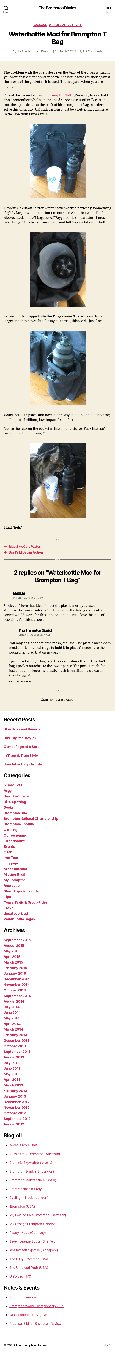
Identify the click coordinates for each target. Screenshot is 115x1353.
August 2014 (14, 1001)
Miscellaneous (15, 869)
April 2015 (12, 957)
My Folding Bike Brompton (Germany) (37, 1215)
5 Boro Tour (13, 785)
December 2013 (17, 1040)
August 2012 (14, 1124)
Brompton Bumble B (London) (31, 1171)
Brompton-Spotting (19, 824)
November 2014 (17, 985)
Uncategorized (16, 913)
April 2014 (12, 1024)
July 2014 (12, 1007)
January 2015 (15, 973)
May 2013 (12, 1074)
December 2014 (17, 979)
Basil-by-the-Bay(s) (20, 738)
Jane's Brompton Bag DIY (28, 1315)
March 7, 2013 (67, 51)
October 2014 (15, 990)
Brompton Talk (61, 95)
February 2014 (15, 1035)
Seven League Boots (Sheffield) (33, 1241)
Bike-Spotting (15, 802)
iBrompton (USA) (22, 1206)
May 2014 (12, 1018)
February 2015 (15, 968)
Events (9, 846)
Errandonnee (14, 841)
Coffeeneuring (15, 835)
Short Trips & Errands (21, 891)
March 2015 (13, 962)
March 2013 (13, 1085)
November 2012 (16, 1107)
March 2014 (13, 1029)
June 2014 (12, 1013)
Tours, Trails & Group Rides (26, 902)
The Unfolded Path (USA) (28, 1268)
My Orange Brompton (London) (33, 1224)
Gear (8, 852)
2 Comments (94, 51)
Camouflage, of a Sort (21, 747)
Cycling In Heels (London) (28, 1198)
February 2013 (15, 1091)
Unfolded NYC (20, 1276)
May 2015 (12, 951)
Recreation (12, 886)
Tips (7, 897)
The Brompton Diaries (57, 8)
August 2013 (14, 1057)
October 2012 (15, 1113)
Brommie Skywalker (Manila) (30, 1163)
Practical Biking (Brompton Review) (36, 1323)
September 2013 (17, 1052)
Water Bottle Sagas (65, 24)
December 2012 (16, 1102)
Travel (9, 908)
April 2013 (12, 1080)
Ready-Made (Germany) (27, 1233)
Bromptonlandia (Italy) (26, 1189)
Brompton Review (22, 1297)
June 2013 (12, 1068)
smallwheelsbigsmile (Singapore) (33, 1250)
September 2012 (17, 1119)
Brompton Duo (15, 813)
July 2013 (12, 1063)
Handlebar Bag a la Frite (23, 764)
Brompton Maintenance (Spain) (32, 1180)
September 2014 (17, 996)
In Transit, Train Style (21, 755)
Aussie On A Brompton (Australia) (34, 1154)
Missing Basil (14, 874)
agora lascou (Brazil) (24, 1145)
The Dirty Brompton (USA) (29, 1259)
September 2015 (17, 940)
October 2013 (15, 1046)
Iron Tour (11, 858)
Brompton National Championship (31, 819)
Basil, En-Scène (16, 796)
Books (9, 807)
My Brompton (15, 880)
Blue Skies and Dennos (22, 729)
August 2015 (14, 945)
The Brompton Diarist (36, 51)
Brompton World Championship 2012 (36, 1306)
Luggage (40, 24)
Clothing (11, 830)
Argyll (8, 791)
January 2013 (15, 1096)
